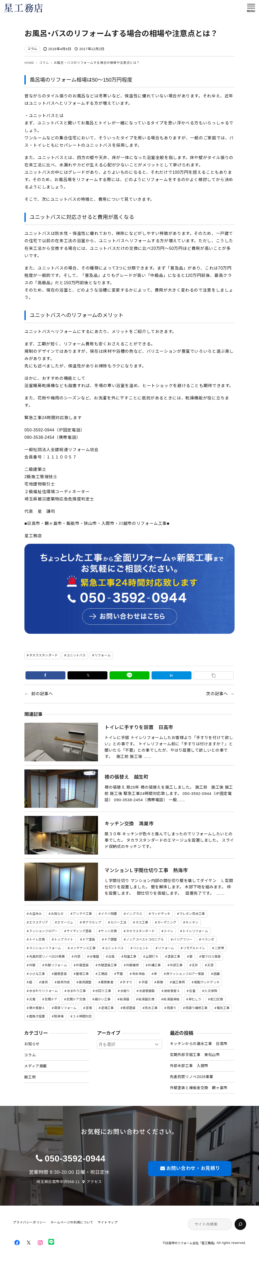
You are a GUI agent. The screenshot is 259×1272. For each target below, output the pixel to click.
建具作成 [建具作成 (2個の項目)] (63, 982)
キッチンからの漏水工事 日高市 (198, 1044)
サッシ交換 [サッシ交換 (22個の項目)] (109, 931)
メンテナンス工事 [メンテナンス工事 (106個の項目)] (83, 948)
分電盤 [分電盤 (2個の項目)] (94, 956)
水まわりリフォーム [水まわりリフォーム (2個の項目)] (43, 991)
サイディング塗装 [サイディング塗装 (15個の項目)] (79, 931)
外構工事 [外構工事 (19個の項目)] (154, 965)
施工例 (30, 1077)
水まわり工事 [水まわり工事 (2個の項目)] (76, 991)
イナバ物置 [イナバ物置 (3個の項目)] (109, 914)
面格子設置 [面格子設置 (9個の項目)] (37, 1016)
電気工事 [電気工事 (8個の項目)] (223, 1008)
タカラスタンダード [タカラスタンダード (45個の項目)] (140, 931)
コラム (32, 49)
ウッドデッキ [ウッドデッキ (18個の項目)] (160, 914)
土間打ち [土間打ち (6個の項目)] (152, 956)
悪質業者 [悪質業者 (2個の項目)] (107, 982)
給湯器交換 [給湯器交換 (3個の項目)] (146, 999)
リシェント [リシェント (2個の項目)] (141, 948)
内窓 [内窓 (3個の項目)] (77, 956)
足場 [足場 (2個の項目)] (89, 1008)
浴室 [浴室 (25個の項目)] (192, 991)
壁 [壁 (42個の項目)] (191, 956)
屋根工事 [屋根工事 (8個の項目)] (82, 974)
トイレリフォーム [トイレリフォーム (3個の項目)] (195, 931)
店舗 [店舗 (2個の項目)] (216, 974)
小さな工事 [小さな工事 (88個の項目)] (37, 974)
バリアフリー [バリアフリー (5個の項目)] (182, 939)
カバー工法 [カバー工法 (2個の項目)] (118, 922)
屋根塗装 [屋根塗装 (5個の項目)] (60, 974)
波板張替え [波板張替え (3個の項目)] (172, 991)
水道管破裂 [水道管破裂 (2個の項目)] (147, 991)
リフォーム (103, 655)
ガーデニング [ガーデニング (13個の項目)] (167, 922)
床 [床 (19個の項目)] (155, 974)
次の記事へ (217, 694)
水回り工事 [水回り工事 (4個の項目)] (103, 991)
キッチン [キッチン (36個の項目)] (191, 922)
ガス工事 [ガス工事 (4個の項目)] (142, 922)
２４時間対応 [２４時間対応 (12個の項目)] (82, 1016)
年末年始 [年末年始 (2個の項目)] (138, 974)
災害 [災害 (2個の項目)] (32, 999)
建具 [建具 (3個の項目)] (45, 982)
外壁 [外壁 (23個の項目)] (32, 965)
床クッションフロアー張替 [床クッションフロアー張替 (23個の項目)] (185, 974)
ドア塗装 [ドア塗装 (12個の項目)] (88, 939)
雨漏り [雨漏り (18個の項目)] (171, 1008)
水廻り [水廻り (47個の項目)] (125, 991)
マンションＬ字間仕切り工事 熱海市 (146, 870)
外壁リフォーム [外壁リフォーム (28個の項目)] (56, 965)
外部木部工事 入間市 (189, 1066)
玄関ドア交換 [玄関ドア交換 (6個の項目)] (76, 999)
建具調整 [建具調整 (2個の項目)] (85, 982)
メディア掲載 (35, 1066)
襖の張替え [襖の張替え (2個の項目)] (37, 1008)
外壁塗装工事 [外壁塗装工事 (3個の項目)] (107, 965)
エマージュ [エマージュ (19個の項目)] (65, 922)
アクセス (94, 1182)
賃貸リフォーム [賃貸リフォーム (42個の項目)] (65, 1008)
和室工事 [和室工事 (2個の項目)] (130, 956)
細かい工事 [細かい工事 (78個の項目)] (103, 999)
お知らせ (32, 1044)
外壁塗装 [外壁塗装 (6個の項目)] (82, 965)
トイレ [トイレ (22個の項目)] (168, 931)
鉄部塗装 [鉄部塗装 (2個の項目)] (129, 1008)
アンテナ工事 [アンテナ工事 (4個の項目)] (82, 914)
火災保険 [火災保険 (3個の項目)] (210, 991)
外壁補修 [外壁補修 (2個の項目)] (132, 965)
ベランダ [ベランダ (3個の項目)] (207, 939)
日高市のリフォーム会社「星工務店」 (191, 1243)
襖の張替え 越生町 (127, 777)
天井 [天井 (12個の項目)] (195, 965)
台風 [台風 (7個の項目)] (111, 956)
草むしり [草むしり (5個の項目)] (195, 999)
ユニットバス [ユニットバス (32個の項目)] (114, 948)
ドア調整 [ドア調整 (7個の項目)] (110, 939)
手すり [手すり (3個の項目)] (127, 982)
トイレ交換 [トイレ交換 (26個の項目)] (37, 939)
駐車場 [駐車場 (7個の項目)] (59, 1016)
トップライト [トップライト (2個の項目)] (63, 939)
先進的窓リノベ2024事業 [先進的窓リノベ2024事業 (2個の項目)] (47, 956)
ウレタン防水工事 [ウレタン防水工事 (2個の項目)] (192, 914)
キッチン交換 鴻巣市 (129, 823)
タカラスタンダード (43, 655)
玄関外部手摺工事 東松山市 (195, 1055)
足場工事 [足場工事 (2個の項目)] (107, 1008)
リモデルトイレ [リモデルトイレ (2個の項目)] (194, 948)
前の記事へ (42, 694)
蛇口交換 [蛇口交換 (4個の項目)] (216, 999)
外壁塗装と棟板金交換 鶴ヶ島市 (198, 1088)
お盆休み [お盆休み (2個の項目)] (35, 914)
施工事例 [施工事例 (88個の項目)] (178, 982)
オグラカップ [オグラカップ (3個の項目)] (91, 922)
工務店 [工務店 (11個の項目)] (102, 974)
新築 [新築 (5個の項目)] (160, 982)
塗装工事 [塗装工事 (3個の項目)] (174, 956)
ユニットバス (76, 655)
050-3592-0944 (75, 1158)
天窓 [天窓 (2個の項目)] (210, 965)
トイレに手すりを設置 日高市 (139, 727)
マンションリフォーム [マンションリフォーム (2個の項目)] (45, 948)
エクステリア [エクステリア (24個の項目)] (38, 922)
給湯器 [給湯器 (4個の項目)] (124, 999)
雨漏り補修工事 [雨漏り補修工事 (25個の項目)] (196, 1008)
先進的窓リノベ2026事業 (191, 1077)
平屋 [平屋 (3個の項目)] (120, 974)
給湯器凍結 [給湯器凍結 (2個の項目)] (171, 999)
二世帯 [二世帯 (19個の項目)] (219, 948)
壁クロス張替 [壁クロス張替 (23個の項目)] (211, 956)
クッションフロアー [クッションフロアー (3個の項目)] (43, 931)
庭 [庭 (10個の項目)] (30, 982)
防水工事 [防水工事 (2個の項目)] (151, 1008)
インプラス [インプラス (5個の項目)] (134, 914)
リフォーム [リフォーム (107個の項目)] (166, 948)
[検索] (240, 1224)
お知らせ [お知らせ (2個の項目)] (57, 914)
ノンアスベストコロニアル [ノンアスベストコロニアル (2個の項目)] (145, 939)
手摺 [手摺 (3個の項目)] (144, 982)
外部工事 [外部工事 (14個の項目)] (176, 965)
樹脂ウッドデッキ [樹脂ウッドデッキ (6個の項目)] (207, 982)
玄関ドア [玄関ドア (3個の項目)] (51, 999)
